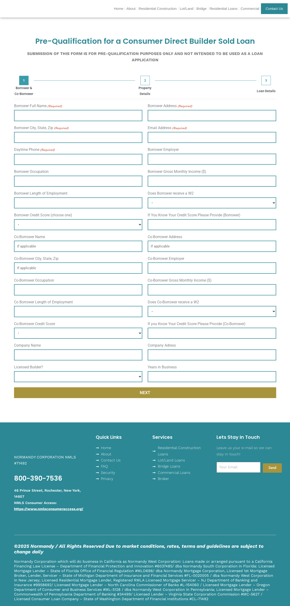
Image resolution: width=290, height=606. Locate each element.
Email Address (167, 128)
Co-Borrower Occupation (34, 280)
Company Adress (162, 345)
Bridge (201, 9)
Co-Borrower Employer (166, 258)
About (131, 9)
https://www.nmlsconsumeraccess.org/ (48, 509)
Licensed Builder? (28, 367)
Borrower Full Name (38, 106)
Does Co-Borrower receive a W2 (173, 302)
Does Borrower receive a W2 (171, 193)
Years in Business (162, 367)
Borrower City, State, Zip (41, 128)
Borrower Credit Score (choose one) (43, 215)
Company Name (27, 345)
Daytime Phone (34, 150)
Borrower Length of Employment (40, 193)
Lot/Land (186, 9)
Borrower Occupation (31, 171)
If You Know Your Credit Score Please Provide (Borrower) (194, 215)
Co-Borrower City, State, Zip (36, 258)
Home (118, 9)
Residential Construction (158, 9)
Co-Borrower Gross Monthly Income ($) (180, 280)
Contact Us (274, 9)
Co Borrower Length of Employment (43, 302)
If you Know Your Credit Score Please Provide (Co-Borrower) (197, 324)
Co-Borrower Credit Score (34, 324)
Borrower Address (170, 106)
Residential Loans (224, 9)
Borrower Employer (163, 149)
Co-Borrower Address (165, 237)
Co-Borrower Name (29, 237)
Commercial (250, 9)
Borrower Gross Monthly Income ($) (177, 171)
